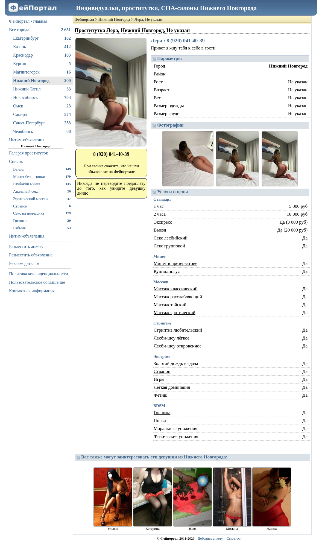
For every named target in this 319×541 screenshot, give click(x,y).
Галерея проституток (28, 153)
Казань (42, 47)
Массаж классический (176, 288)
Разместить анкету (26, 246)
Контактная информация (32, 290)
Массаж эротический (174, 312)
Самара (42, 114)
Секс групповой (169, 245)
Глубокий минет (42, 184)
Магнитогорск (42, 72)
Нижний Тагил (42, 89)
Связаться (234, 538)
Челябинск (42, 131)
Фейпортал (84, 19)
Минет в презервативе (175, 263)
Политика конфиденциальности (38, 273)
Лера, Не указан (148, 19)
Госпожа (42, 220)
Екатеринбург (42, 38)
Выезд (42, 169)
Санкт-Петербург (42, 123)
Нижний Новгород (42, 81)
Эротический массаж (42, 198)
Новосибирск (42, 97)
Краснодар (42, 55)
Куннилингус (167, 271)
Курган (42, 64)
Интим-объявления (26, 140)
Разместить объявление (30, 255)
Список (16, 161)
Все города (40, 30)
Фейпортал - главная (28, 21)
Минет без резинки (42, 176)
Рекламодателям (24, 263)
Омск (42, 106)
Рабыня (42, 228)
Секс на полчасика (42, 213)
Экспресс (163, 222)
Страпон (42, 206)
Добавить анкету (210, 538)
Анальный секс (42, 191)
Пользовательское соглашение (37, 282)
